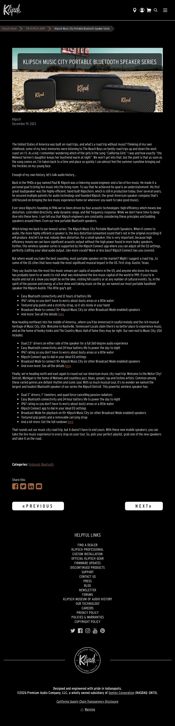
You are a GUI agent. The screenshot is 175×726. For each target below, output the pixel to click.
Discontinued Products (87, 567)
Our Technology (88, 603)
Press (87, 581)
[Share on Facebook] (15, 486)
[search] (155, 10)
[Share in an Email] (39, 486)
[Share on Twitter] (23, 486)
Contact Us (87, 576)
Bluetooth (47, 464)
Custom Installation (87, 554)
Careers (87, 608)
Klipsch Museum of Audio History (87, 599)
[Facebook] (80, 630)
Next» (143, 506)
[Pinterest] (102, 630)
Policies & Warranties (87, 617)
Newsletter (87, 590)
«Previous (38, 506)
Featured (34, 464)
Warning (87, 709)
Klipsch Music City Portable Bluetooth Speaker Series (82, 28)
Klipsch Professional (87, 549)
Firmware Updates (87, 563)
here (61, 314)
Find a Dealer (87, 545)
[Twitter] (72, 630)
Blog (87, 585)
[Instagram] (87, 630)
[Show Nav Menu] (165, 10)
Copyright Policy (87, 622)
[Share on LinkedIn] (31, 486)
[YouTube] (95, 630)
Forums (87, 594)
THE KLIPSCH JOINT (35, 28)
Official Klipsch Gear (87, 558)
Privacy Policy (88, 612)
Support (88, 572)
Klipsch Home (9, 28)
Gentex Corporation (121, 693)
